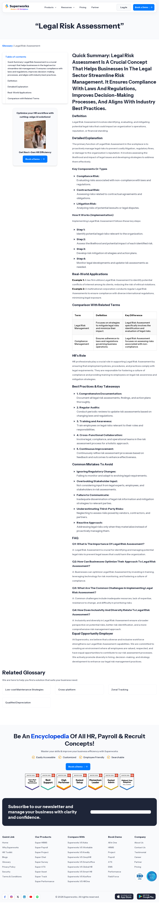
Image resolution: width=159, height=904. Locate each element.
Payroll (111, 857)
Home (5, 842)
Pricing (137, 867)
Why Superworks (10, 847)
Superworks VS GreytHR (79, 857)
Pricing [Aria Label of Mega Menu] (83, 7)
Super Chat (40, 857)
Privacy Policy (8, 867)
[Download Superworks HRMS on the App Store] (125, 897)
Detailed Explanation (18, 86)
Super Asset (41, 871)
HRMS (111, 847)
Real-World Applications (19, 92)
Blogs (5, 857)
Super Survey (41, 862)
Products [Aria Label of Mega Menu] (50, 7)
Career (137, 857)
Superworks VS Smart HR (80, 871)
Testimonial (140, 852)
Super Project (42, 852)
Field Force (113, 876)
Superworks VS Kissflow (79, 876)
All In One (112, 842)
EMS (110, 867)
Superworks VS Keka (78, 842)
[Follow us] (5, 896)
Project (111, 852)
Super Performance (44, 881)
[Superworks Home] (17, 9)
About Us (138, 842)
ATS (110, 862)
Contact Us (139, 847)
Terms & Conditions (12, 876)
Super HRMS (41, 842)
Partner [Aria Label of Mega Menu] (95, 7)
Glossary (7, 45)
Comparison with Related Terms (23, 98)
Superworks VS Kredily (79, 852)
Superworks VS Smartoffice (81, 862)
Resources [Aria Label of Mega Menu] (67, 7)
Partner (138, 862)
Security (6, 871)
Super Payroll (41, 847)
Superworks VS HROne (79, 881)
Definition (12, 80)
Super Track (41, 876)
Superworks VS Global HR (80, 867)
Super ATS (40, 867)
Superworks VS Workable (80, 847)
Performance (114, 871)
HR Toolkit (7, 852)
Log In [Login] (123, 7)
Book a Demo (144, 7)
